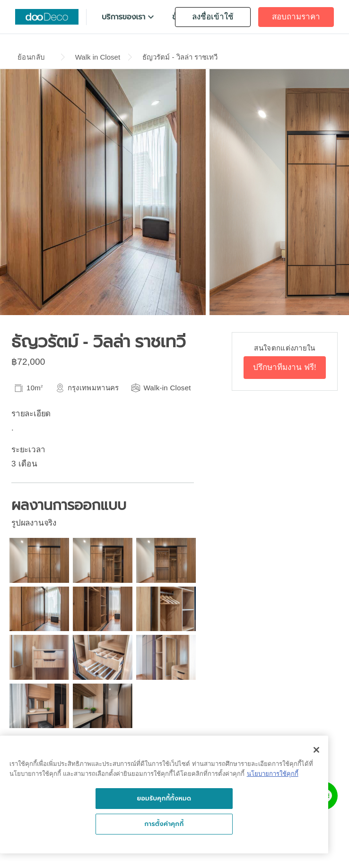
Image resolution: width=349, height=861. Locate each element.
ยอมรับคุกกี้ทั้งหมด (164, 798)
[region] (164, 794)
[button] (129, 17)
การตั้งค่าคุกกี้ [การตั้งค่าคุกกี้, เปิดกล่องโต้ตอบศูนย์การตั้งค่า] (163, 823)
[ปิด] (316, 749)
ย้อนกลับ (31, 57)
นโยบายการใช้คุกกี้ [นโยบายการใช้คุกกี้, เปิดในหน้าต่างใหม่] (272, 773)
